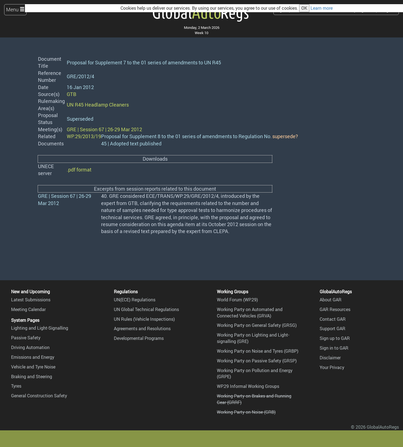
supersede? (285, 136)
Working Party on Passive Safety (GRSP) (257, 361)
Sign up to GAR (335, 338)
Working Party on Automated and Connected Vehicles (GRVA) (250, 312)
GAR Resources (335, 309)
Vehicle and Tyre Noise (33, 367)
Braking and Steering (31, 376)
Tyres (16, 386)
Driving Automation (30, 347)
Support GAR (332, 328)
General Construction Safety (39, 396)
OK (304, 8)
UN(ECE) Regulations (134, 300)
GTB (71, 94)
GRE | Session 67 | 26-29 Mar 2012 (104, 129)
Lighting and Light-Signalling (39, 328)
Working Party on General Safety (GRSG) (257, 325)
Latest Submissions (30, 300)
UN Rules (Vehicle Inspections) (144, 319)
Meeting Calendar (28, 309)
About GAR (331, 300)
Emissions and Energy (32, 357)
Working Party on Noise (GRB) (246, 412)
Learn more (321, 8)
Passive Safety (25, 338)
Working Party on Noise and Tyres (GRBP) (257, 351)
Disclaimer (330, 358)
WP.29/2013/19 (84, 136)
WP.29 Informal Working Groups (248, 386)
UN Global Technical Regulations (146, 309)
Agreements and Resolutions (142, 328)
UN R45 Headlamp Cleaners (98, 104)
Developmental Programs (139, 338)
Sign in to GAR (334, 348)
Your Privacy (332, 367)
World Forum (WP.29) (237, 300)
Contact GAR (333, 319)
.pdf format (79, 169)
